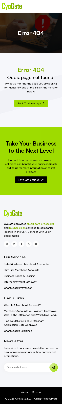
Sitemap (37, 392)
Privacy (24, 392)
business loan (17, 228)
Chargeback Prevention (18, 288)
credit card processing (40, 224)
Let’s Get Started (31, 180)
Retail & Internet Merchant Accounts (26, 264)
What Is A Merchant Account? (22, 305)
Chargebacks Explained (18, 331)
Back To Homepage (31, 103)
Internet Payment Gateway (20, 282)
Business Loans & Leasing (19, 276)
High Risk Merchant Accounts (21, 270)
